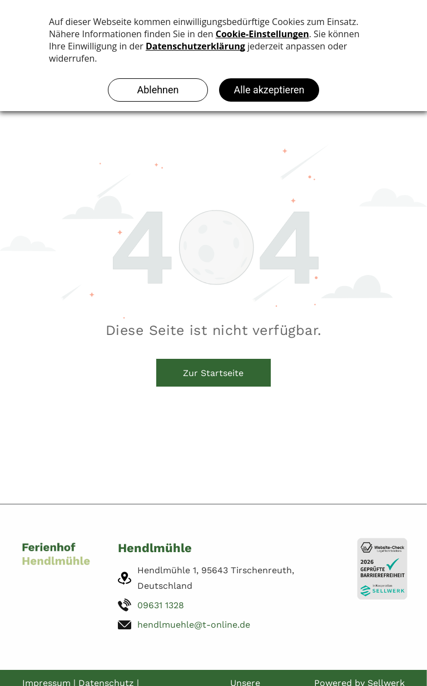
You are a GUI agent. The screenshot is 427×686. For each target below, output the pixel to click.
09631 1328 (160, 605)
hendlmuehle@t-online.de (193, 624)
